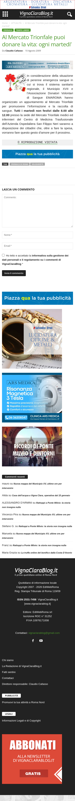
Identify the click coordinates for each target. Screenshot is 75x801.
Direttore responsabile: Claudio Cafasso (25, 684)
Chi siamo (8, 660)
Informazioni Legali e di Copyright (21, 720)
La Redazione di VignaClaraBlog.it (22, 666)
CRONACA (7, 30)
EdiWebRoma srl (42, 612)
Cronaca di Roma (19, 164)
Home (5, 23)
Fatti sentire (9, 672)
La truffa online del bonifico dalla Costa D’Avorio (46, 552)
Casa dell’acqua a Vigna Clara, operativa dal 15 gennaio (41, 495)
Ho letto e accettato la (35, 259)
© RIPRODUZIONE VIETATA (37, 143)
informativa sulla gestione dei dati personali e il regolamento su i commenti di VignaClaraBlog (35, 259)
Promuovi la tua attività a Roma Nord (23, 702)
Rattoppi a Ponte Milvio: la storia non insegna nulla (45, 526)
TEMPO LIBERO (22, 30)
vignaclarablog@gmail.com (44, 632)
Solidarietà (37, 164)
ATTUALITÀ (16, 23)
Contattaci (8, 678)
